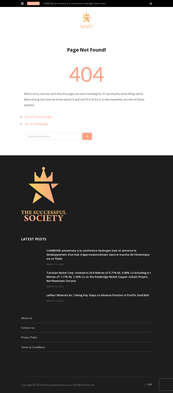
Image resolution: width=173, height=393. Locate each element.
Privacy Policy (29, 337)
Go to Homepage (36, 124)
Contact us (27, 327)
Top (148, 384)
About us (26, 318)
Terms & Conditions (33, 347)
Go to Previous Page (38, 116)
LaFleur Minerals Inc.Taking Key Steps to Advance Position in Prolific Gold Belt (97, 295)
